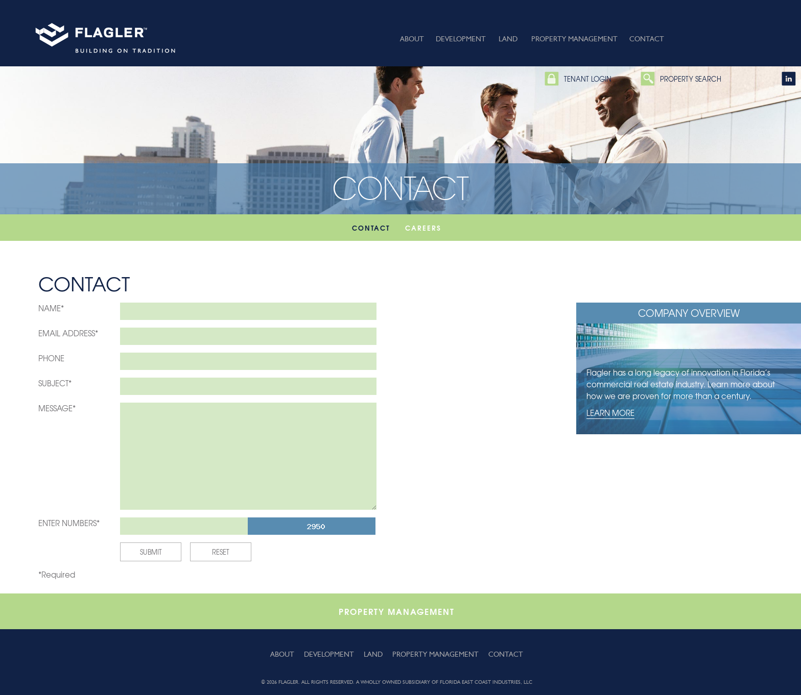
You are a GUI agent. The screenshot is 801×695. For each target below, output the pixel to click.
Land (508, 38)
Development (461, 38)
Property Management (574, 38)
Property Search (690, 79)
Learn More (610, 412)
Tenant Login (587, 79)
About (412, 38)
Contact (646, 38)
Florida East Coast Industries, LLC (486, 682)
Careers (423, 227)
